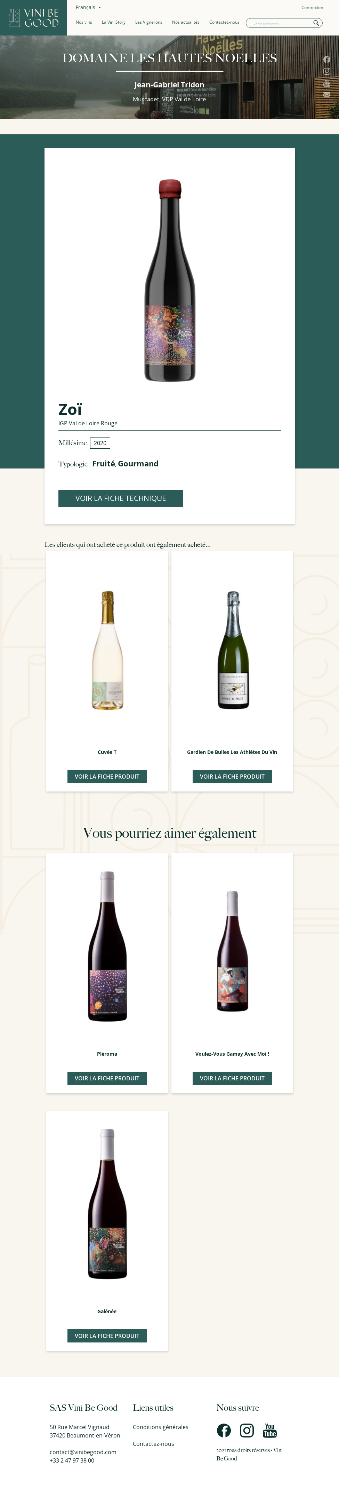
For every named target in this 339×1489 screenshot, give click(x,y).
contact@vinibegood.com (83, 1452)
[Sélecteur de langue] (89, 7)
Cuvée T (107, 752)
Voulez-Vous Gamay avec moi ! (232, 1053)
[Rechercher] (284, 23)
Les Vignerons (148, 22)
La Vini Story (114, 22)
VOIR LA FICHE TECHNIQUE (120, 498)
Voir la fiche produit (107, 776)
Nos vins (84, 22)
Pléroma (107, 1053)
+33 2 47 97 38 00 (72, 1460)
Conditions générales (160, 1427)
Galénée (106, 1311)
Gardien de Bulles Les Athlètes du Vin (232, 752)
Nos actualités (186, 22)
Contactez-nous (224, 22)
